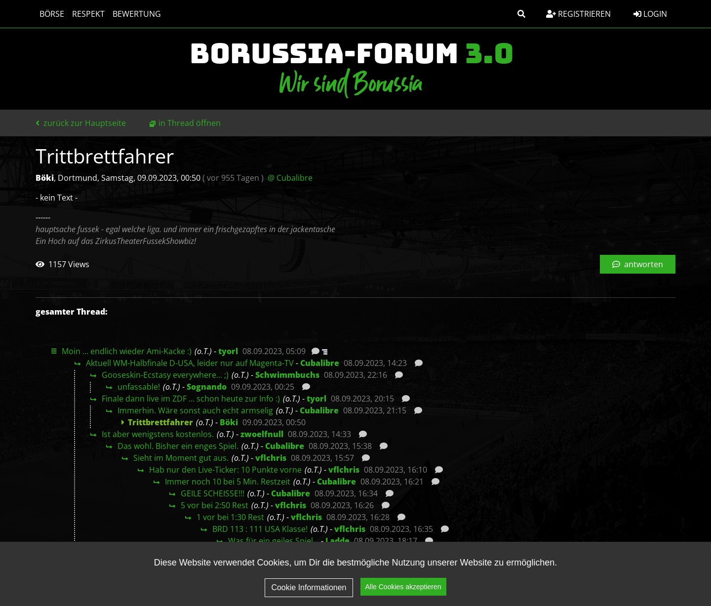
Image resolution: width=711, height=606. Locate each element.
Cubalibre (319, 363)
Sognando (207, 386)
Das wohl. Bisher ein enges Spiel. (178, 446)
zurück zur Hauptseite (81, 123)
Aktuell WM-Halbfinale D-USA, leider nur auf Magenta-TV (190, 363)
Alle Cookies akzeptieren (403, 587)
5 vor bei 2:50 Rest (214, 505)
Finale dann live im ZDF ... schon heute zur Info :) (191, 398)
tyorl (228, 351)
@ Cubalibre (290, 177)
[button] (521, 13)
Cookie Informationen (308, 587)
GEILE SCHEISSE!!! (212, 493)
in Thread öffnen (189, 123)
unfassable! (139, 386)
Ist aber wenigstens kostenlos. (158, 434)
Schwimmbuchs (287, 374)
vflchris (270, 457)
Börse (52, 13)
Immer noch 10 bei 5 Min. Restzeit (227, 481)
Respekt (88, 13)
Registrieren (578, 13)
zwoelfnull (261, 434)
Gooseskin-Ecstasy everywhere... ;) (165, 374)
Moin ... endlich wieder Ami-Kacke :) (127, 351)
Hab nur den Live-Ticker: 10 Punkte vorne (225, 469)
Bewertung (137, 13)
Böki (229, 422)
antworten (637, 264)
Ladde (337, 540)
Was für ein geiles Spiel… (273, 540)
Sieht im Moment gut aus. (181, 457)
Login (650, 13)
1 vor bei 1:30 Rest (230, 517)
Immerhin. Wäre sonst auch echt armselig (195, 410)
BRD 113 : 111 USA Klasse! (260, 529)
